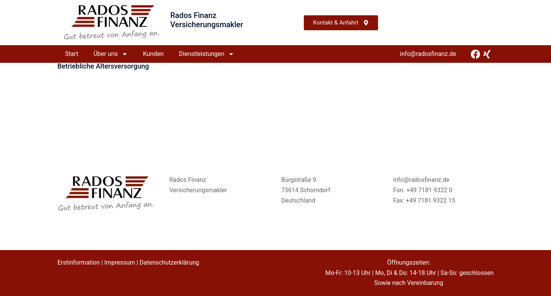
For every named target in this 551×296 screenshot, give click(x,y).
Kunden (153, 53)
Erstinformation (78, 262)
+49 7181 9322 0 (429, 190)
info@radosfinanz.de (428, 53)
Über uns (110, 54)
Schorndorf (315, 190)
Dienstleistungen (207, 54)
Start (71, 53)
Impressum (119, 262)
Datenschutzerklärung (169, 262)
